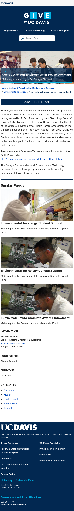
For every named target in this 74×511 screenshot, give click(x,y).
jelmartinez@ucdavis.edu (13, 343)
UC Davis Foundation (50, 442)
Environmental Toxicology (15, 91)
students (9, 390)
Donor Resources (9, 442)
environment (11, 399)
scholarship (10, 403)
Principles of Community (52, 448)
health (7, 395)
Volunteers (6, 458)
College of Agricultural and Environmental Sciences (31, 88)
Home (3, 88)
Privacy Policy (8, 474)
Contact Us (45, 454)
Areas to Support (60, 30)
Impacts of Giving (35, 30)
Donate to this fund (37, 102)
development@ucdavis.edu (13, 504)
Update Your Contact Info (52, 460)
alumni (8, 408)
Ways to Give (10, 30)
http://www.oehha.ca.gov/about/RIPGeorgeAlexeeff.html (32, 159)
